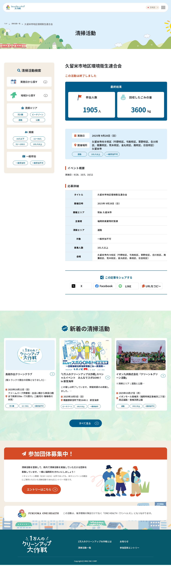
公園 (38, 120)
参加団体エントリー (129, 548)
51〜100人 (20, 144)
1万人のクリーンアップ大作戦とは (95, 542)
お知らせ (124, 542)
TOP (6, 24)
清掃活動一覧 (19, 24)
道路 (20, 120)
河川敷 (20, 114)
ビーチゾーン (37, 114)
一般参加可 (20, 163)
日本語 (151, 7)
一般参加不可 (37, 163)
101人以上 (37, 144)
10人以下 (20, 138)
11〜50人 (38, 138)
